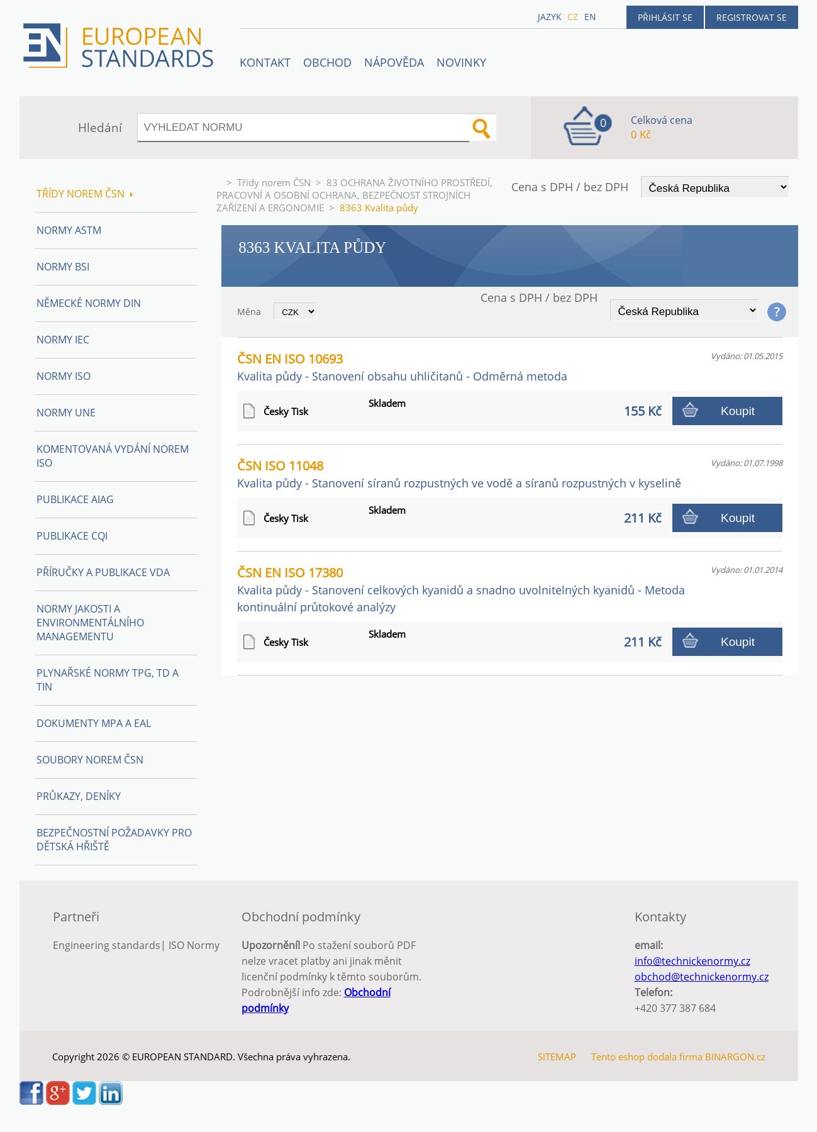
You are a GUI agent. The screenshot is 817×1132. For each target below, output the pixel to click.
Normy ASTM (68, 230)
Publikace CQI (72, 536)
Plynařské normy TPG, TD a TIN (107, 680)
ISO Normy (194, 945)
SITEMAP (557, 1056)
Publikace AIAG (75, 499)
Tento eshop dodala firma (647, 1056)
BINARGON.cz (735, 1056)
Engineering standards (106, 945)
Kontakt (265, 62)
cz (572, 17)
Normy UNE (66, 412)
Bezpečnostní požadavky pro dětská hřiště (114, 839)
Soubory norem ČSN (89, 760)
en (590, 17)
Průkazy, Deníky (78, 796)
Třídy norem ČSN (274, 182)
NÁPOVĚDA (394, 62)
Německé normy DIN (88, 303)
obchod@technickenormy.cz (702, 977)
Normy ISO (63, 376)
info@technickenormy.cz (692, 961)
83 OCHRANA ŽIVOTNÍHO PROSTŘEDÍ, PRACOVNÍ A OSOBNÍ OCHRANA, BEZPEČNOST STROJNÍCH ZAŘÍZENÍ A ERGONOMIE (354, 195)
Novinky (461, 62)
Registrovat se (751, 17)
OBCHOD (327, 62)
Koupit (738, 411)
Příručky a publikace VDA (103, 572)
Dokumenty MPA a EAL (93, 723)
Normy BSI (62, 267)
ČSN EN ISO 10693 (402, 367)
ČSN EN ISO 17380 (461, 589)
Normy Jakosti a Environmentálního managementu (90, 622)
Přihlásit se (665, 17)
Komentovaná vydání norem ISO (112, 456)
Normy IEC (62, 340)
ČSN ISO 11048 (459, 474)
